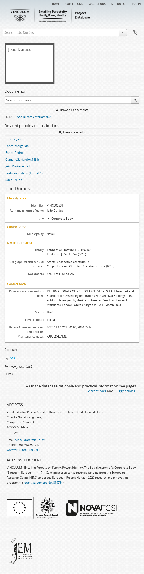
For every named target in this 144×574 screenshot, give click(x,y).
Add (12, 358)
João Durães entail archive (33, 117)
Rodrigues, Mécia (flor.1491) (24, 173)
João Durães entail (17, 166)
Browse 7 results (72, 132)
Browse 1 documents (72, 110)
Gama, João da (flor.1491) (22, 159)
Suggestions (97, 3)
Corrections (74, 3)
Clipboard (135, 32)
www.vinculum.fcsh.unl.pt (24, 450)
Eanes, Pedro (14, 153)
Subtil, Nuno (13, 180)
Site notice (118, 3)
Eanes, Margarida (17, 146)
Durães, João (13, 139)
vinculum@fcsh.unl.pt (30, 440)
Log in (136, 3)
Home (56, 3)
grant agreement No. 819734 (43, 482)
